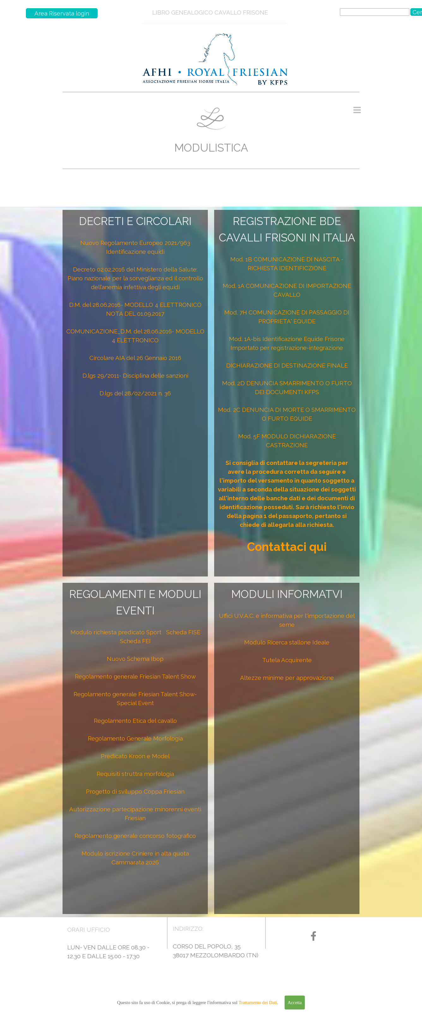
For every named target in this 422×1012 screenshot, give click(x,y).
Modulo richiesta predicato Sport (115, 632)
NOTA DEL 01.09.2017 (135, 313)
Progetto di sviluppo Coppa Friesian (135, 791)
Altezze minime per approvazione (287, 677)
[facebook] (313, 936)
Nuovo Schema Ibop (135, 658)
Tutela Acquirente (287, 659)
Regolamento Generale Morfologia (135, 738)
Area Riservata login (61, 13)
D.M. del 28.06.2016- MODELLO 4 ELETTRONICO (135, 304)
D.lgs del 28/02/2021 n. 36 (135, 393)
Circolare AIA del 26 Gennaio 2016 (135, 357)
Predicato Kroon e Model (135, 756)
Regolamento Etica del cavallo (135, 720)
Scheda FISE (183, 632)
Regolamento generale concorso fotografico (135, 835)
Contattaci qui (287, 547)
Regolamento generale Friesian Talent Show (135, 676)
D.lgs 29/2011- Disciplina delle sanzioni (135, 375)
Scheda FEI (135, 640)
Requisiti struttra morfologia (135, 773)
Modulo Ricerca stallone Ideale (286, 642)
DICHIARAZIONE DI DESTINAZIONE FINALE (287, 365)
